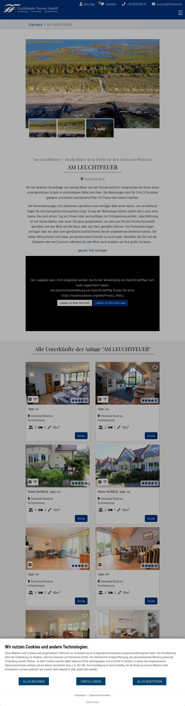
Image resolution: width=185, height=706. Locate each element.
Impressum (80, 695)
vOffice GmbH (92, 702)
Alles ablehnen (33, 681)
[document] (92, 660)
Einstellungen (91, 681)
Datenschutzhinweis (99, 695)
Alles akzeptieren (149, 681)
